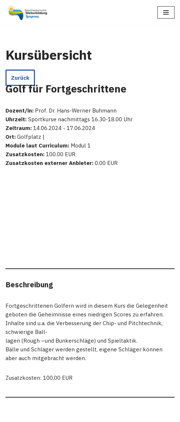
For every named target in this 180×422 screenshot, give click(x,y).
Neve (53, 414)
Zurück (20, 77)
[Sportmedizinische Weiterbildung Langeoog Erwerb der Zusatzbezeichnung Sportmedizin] (27, 12)
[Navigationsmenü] (166, 12)
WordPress (119, 414)
